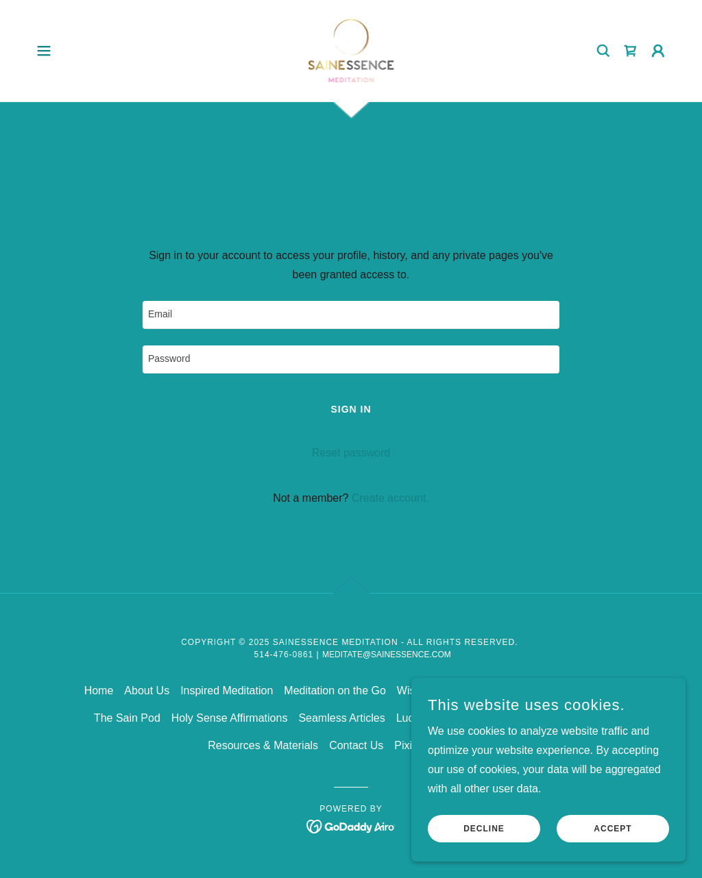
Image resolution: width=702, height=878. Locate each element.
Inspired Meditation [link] (226, 690)
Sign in (350, 409)
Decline (484, 828)
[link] (351, 50)
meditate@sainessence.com (386, 654)
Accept (612, 828)
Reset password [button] (351, 453)
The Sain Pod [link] (127, 718)
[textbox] (351, 315)
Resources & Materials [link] (263, 745)
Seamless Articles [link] (341, 718)
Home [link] (99, 690)
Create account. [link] (390, 498)
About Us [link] (146, 690)
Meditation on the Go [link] (335, 690)
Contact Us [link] (356, 745)
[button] (44, 50)
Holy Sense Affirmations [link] (229, 718)
